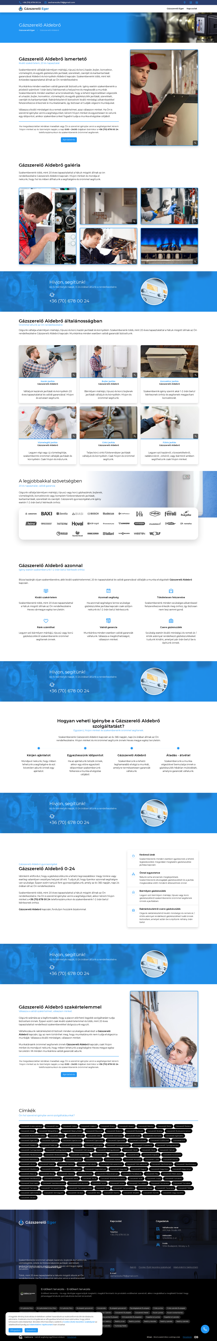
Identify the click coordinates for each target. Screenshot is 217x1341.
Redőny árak (120, 1321)
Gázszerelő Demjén (75, 1136)
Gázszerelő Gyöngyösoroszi (168, 1145)
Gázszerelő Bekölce (145, 1126)
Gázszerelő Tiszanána (165, 1188)
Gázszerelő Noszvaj (28, 1174)
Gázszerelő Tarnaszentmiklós (80, 1188)
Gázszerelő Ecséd (133, 1136)
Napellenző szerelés (171, 1317)
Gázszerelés (101, 1308)
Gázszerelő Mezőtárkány (186, 1164)
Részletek (71, 1337)
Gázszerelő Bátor (164, 1126)
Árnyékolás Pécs (26, 1308)
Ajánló (133, 1267)
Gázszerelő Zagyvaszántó (173, 1193)
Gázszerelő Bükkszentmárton (178, 1131)
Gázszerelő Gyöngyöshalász (118, 1145)
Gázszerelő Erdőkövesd (159, 1140)
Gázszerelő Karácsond (172, 1155)
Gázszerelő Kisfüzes (74, 1159)
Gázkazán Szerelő (104, 1313)
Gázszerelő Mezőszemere (161, 1164)
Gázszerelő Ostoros (66, 1174)
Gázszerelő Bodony (114, 1131)
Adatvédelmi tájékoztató (185, 1267)
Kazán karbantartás (175, 1313)
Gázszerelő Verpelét (131, 1193)
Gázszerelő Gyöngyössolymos (58, 1150)
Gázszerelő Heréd (130, 1150)
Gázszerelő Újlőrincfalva (30, 1193)
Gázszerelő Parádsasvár (131, 1174)
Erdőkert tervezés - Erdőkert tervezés (65, 1289)
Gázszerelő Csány (56, 1136)
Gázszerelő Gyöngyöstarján (108, 1150)
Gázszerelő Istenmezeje (79, 1155)
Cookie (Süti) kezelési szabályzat (155, 1267)
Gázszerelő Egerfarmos (71, 1140)
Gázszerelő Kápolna (151, 1155)
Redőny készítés (150, 1321)
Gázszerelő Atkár (27, 1131)
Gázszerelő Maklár (47, 1164)
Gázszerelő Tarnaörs (29, 1188)
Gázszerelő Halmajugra (83, 1150)
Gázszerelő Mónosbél (50, 1169)
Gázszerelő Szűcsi (117, 1183)
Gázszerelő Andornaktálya (31, 1126)
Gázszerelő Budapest (123, 1313)
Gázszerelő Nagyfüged (72, 1169)
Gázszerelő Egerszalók (94, 1140)
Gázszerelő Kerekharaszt (52, 1159)
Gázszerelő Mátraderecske (136, 1164)
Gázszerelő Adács (70, 1126)
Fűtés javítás (158, 1308)
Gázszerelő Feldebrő (29, 1145)
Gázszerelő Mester (142, 1313)
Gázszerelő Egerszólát (116, 1140)
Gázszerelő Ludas (152, 1159)
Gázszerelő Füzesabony (142, 1145)
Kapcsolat (192, 8)
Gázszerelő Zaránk (28, 1198)
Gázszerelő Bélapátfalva (48, 1131)
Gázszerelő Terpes (145, 1188)
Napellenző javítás (153, 1317)
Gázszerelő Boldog (154, 1131)
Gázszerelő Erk (179, 1140)
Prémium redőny (104, 1321)
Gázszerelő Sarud (89, 1179)
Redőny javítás (134, 1321)
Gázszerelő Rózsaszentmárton (112, 1179)
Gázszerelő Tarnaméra (160, 1183)
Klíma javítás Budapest (109, 1317)
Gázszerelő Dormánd (152, 1136)
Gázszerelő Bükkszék (134, 1131)
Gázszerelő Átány (108, 1126)
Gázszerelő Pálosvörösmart (107, 1174)
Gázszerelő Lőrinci (28, 1164)
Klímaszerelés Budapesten (132, 1317)
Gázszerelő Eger (175, 8)
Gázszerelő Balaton (183, 1126)
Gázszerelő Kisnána (93, 1159)
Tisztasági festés (120, 1326)
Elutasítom (31, 1330)
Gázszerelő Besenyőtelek (72, 1131)
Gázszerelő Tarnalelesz (138, 1183)
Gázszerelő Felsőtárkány (71, 1145)
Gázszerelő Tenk (102, 1188)
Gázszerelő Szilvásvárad (78, 1183)
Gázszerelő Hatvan (167, 1150)
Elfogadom (15, 1330)
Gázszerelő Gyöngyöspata (31, 1150)
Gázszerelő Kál (133, 1155)
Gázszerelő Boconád (94, 1131)
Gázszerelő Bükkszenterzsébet (33, 1136)
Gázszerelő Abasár (126, 1126)
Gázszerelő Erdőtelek (137, 1140)
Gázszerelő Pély (152, 1174)
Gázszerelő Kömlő (170, 1159)
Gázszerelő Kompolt (133, 1159)
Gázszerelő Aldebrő (88, 1126)
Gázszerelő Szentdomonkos (53, 1183)
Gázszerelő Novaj (47, 1174)
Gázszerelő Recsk (71, 1179)
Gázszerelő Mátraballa (87, 1164)
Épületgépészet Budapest (139, 1308)
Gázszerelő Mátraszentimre (111, 1164)
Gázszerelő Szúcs (99, 1183)
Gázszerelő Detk (94, 1136)
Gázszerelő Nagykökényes (95, 1169)
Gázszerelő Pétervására (171, 1174)
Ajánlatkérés (69, 139)
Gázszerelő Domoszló (113, 1136)
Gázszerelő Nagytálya (159, 1169)
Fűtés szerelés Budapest (176, 1308)
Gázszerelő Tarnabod (181, 1183)
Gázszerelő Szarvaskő (29, 1183)
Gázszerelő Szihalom (173, 1179)
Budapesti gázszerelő (85, 1308)
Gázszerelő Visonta (111, 1193)
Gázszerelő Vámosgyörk (54, 1193)
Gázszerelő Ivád (99, 1155)
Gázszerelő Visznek (151, 1193)
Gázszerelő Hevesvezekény (55, 1155)
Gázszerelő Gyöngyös (94, 1145)
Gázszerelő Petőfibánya (30, 1179)
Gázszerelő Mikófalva (29, 1169)
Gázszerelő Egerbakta (174, 1136)
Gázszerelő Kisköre (112, 1159)
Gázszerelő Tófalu (185, 1188)
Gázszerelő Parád (85, 1174)
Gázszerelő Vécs (93, 1193)
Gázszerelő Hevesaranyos (31, 1155)
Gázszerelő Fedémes (49, 1145)
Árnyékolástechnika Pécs (46, 1308)
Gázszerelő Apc (52, 1126)
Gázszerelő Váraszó (75, 1193)
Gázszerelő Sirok (136, 1179)
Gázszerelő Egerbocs (50, 1140)
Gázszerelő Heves (148, 1150)
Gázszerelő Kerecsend (29, 1159)
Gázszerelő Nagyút (139, 1169)
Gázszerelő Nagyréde (118, 1169)
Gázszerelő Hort (116, 1155)
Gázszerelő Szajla (154, 1179)
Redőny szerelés (166, 1321)
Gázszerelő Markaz (66, 1164)
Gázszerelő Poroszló (52, 1179)
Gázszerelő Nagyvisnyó (181, 1169)
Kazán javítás (158, 1313)
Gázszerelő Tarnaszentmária (52, 1188)
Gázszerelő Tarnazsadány (123, 1188)
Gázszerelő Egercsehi (29, 1140)
